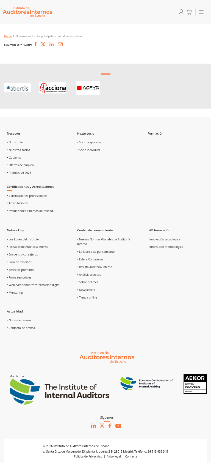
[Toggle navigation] (201, 12)
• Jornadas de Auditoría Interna (27, 247)
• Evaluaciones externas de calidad (30, 211)
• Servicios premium (20, 270)
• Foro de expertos (19, 262)
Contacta (131, 456)
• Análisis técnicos (89, 275)
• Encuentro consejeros (22, 254)
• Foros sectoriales (19, 277)
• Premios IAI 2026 (19, 173)
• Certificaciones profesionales (27, 196)
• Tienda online (87, 297)
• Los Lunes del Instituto (23, 239)
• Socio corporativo (89, 142)
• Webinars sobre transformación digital (33, 285)
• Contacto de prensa (21, 328)
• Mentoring (15, 292)
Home (8, 36)
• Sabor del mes (87, 282)
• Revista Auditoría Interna (94, 267)
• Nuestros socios (18, 150)
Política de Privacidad (88, 456)
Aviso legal (114, 456)
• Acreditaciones (18, 203)
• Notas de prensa (19, 320)
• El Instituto (15, 142)
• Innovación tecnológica (164, 239)
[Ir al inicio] (106, 357)
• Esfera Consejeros (90, 259)
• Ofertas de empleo (20, 165)
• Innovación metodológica (165, 247)
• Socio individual (88, 150)
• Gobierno (14, 158)
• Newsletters (86, 290)
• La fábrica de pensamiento (96, 252)
